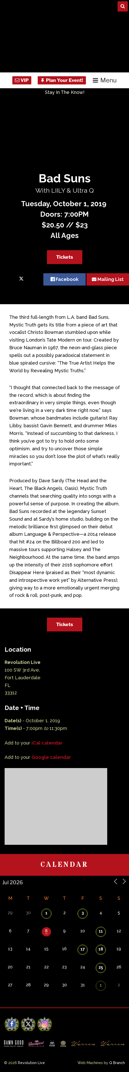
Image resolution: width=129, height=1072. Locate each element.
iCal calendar (47, 743)
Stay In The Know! (64, 92)
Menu (104, 80)
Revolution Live (31, 1063)
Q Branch (117, 1063)
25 (100, 967)
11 (101, 931)
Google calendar (51, 757)
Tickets (64, 257)
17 (83, 949)
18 (100, 949)
